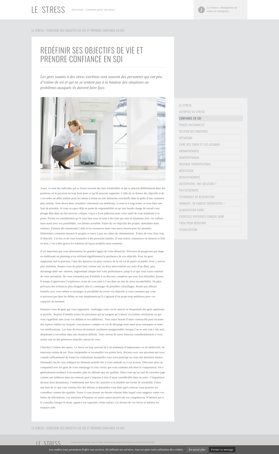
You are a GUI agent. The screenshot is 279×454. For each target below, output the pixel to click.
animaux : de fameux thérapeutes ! (202, 203)
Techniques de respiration (196, 197)
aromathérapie (189, 151)
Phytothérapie (189, 190)
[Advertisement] (210, 67)
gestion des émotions (193, 131)
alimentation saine (191, 210)
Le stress (38, 30)
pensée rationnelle (191, 125)
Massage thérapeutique (195, 164)
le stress (185, 105)
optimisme (185, 138)
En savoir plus (197, 449)
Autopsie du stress (192, 112)
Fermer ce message (222, 449)
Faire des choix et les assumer (199, 144)
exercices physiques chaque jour (201, 216)
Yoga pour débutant (192, 223)
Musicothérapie (189, 177)
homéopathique (189, 157)
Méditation (186, 170)
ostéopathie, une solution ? (197, 184)
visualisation (188, 229)
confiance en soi (190, 118)
